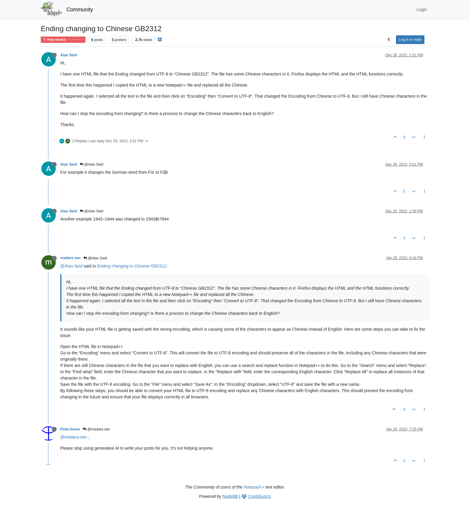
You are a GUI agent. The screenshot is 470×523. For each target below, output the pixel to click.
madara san (70, 258)
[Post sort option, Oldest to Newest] (389, 39)
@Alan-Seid (71, 266)
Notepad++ (254, 487)
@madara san (96, 429)
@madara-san (73, 437)
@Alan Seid (91, 164)
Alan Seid (68, 55)
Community (80, 10)
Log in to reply (410, 39)
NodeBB (230, 496)
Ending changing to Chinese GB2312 (131, 266)
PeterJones (70, 429)
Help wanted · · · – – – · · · (63, 40)
